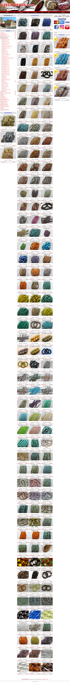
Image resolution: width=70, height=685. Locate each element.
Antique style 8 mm (5, 44)
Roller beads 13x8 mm (6, 79)
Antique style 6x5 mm (6, 42)
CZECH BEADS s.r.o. (8, 15)
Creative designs (3, 34)
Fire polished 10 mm (5, 66)
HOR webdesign (35, 681)
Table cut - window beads (5, 93)
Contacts (63, 12)
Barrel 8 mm (4, 49)
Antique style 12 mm (5, 39)
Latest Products (3, 98)
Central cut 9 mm (5, 56)
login (35, 683)
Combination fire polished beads (8, 57)
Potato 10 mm (4, 77)
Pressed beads (3, 91)
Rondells (3, 81)
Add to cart (4, 129)
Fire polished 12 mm (5, 67)
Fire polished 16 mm (5, 71)
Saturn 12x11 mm (5, 86)
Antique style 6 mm (5, 41)
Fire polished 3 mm (5, 59)
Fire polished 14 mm (5, 69)
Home (7, 12)
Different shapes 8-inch (5, 36)
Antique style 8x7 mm (6, 47)
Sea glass (2, 94)
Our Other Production (4, 109)
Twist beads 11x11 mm (6, 89)
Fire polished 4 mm (5, 61)
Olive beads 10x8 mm (6, 74)
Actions (35, 12)
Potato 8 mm (4, 76)
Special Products (3, 101)
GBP (68, 15)
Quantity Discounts (4, 104)
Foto (49, 12)
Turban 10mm (4, 88)
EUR (60, 15)
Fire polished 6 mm (5, 62)
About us (21, 12)
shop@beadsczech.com (45, 679)
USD (64, 15)
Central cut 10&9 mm (6, 54)
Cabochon (2, 32)
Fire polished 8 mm (5, 64)
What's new (2, 96)
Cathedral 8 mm (5, 51)
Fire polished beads (4, 37)
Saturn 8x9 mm (4, 82)
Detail (14, 129)
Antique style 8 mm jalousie (7, 46)
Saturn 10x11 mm (5, 84)
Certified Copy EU (4, 103)
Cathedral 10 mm (5, 52)
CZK (56, 15)
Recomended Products (4, 99)
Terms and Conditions (4, 106)
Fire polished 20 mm (5, 72)
